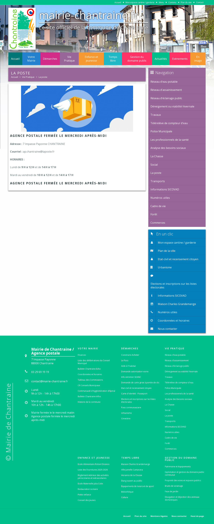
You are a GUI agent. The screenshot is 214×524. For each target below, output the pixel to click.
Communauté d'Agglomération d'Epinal (96, 390)
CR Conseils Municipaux (89, 385)
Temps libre (113, 58)
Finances (82, 355)
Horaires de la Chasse (131, 475)
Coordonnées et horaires (90, 374)
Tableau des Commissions (90, 379)
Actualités (161, 59)
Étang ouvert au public (131, 480)
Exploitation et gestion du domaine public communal (184, 473)
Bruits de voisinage (174, 486)
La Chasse (169, 404)
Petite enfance (84, 494)
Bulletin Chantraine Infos (89, 396)
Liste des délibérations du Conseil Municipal (94, 362)
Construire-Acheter (130, 355)
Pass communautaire (131, 407)
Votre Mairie (31, 58)
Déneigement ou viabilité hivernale (181, 371)
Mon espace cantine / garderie (140, 2)
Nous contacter (179, 516)
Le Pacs (124, 360)
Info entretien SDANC (131, 377)
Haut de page (197, 516)
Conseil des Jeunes (86, 500)
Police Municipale (173, 388)
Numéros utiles (172, 432)
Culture (124, 497)
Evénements (180, 59)
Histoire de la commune (89, 402)
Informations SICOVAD (175, 426)
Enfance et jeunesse (91, 58)
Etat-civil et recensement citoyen (136, 388)
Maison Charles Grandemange (135, 464)
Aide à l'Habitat (128, 366)
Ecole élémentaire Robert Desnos (93, 464)
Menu (161, 2)
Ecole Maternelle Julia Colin (90, 483)
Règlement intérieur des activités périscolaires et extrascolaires (93, 476)
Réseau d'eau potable (175, 355)
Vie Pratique (69, 58)
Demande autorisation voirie (134, 371)
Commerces (170, 448)
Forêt (167, 443)
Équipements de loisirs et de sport (137, 486)
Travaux (168, 377)
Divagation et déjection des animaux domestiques (182, 498)
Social (167, 410)
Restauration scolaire (88, 489)
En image (198, 58)
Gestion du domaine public (136, 58)
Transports (170, 421)
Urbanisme (126, 413)
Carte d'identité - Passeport (134, 393)
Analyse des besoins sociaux (178, 399)
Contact (199, 2)
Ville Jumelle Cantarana (132, 469)
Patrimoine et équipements (178, 466)
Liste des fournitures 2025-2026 (93, 469)
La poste (43, 76)
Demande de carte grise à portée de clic (140, 382)
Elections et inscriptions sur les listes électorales (138, 400)
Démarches (50, 59)
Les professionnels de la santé (179, 393)
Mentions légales (159, 516)
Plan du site (186, 2)
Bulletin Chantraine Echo (89, 368)
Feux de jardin (171, 491)
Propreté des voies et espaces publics (183, 480)
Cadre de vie (171, 437)
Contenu (172, 2)
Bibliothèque (127, 491)
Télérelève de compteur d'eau (179, 382)
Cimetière (125, 418)
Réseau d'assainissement (177, 360)
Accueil (118, 2)
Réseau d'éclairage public (177, 366)
